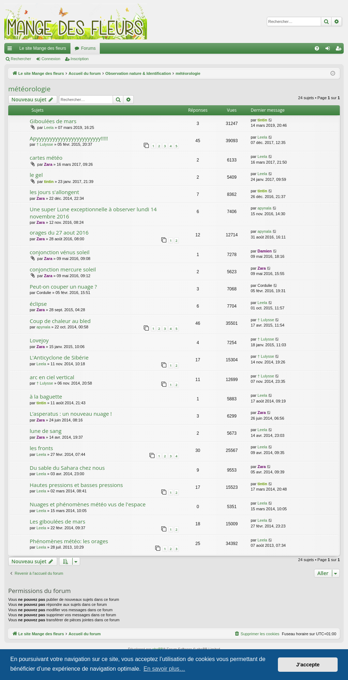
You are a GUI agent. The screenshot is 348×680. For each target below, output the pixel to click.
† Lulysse (44, 144)
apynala (264, 208)
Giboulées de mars (53, 121)
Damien (265, 251)
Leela (49, 127)
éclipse (38, 303)
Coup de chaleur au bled (60, 320)
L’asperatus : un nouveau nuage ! (71, 413)
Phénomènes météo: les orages (69, 541)
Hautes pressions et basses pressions (76, 484)
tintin (262, 120)
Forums (88, 48)
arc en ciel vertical (52, 377)
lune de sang (46, 430)
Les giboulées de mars (57, 521)
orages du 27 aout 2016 (59, 232)
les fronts (41, 448)
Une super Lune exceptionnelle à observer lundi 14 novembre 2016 (93, 213)
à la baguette (46, 396)
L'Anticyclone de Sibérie (59, 357)
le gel (36, 174)
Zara (48, 164)
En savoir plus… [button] (164, 669)
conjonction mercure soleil (63, 269)
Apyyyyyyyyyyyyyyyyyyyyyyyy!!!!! (69, 138)
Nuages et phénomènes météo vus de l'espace (88, 504)
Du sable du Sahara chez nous (67, 467)
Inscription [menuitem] (340, 50)
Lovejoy (39, 340)
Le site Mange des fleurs (42, 48)
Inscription (80, 59)
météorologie (29, 88)
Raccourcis (11, 50)
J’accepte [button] (308, 664)
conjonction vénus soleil (59, 252)
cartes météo (46, 157)
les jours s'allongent (54, 192)
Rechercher (21, 59)
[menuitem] (317, 48)
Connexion (50, 59)
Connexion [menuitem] (329, 50)
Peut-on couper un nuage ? (63, 286)
